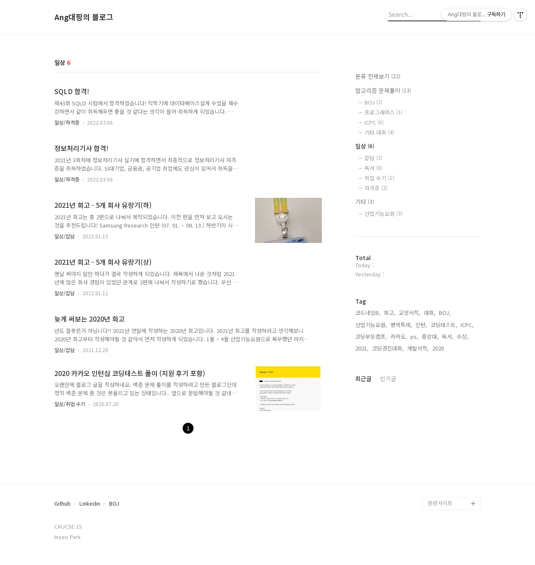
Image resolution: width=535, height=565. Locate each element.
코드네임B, (367, 313)
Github (62, 504)
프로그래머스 (383, 112)
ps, (414, 336)
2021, (362, 348)
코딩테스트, (444, 325)
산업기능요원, (371, 325)
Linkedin (89, 504)
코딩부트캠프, (371, 336)
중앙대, (430, 336)
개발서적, (418, 348)
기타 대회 (379, 132)
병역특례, (401, 325)
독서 (373, 168)
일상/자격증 (66, 122)
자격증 (375, 188)
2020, (439, 348)
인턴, (421, 325)
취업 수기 (379, 178)
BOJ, (445, 313)
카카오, (398, 336)
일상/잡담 (64, 236)
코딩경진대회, (388, 348)
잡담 (373, 158)
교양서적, (409, 313)
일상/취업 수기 (69, 403)
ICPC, (467, 325)
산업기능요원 (383, 213)
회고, (389, 313)
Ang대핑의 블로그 (83, 17)
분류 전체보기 (377, 76)
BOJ (373, 102)
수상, (463, 336)
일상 (364, 146)
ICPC (374, 122)
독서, (447, 336)
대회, (430, 313)
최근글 (363, 378)
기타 (364, 201)
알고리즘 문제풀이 (383, 90)
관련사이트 (440, 503)
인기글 (388, 378)
